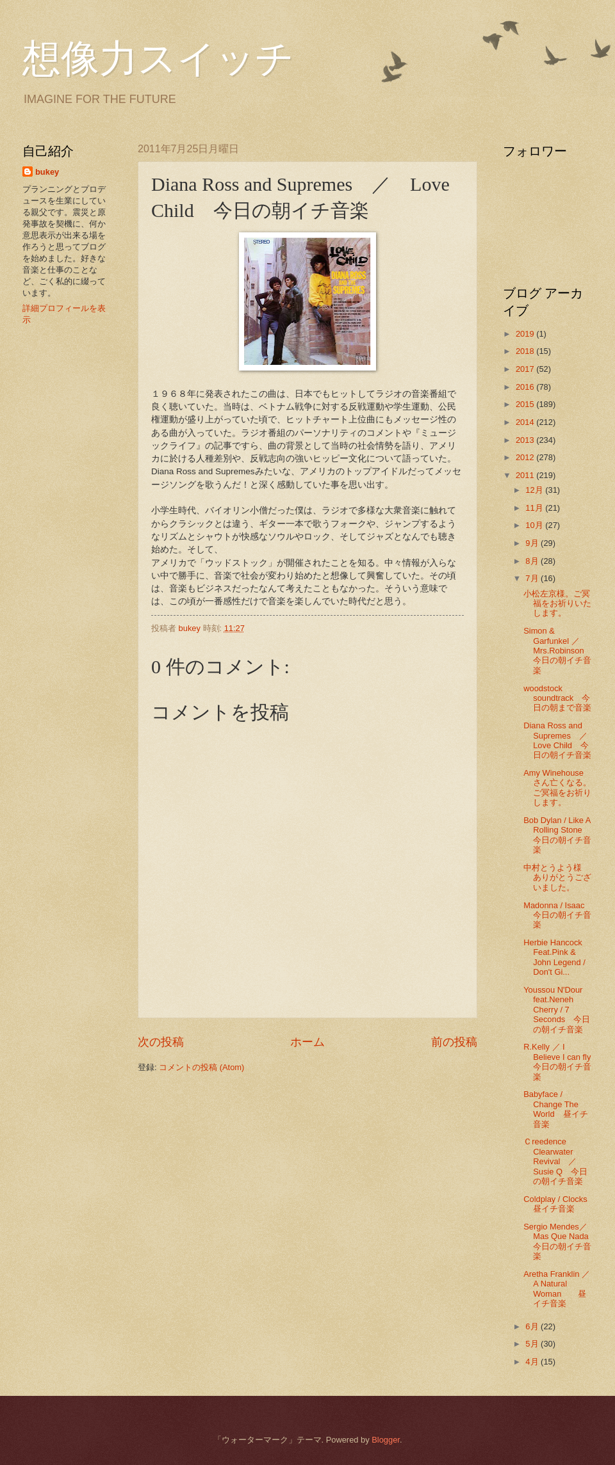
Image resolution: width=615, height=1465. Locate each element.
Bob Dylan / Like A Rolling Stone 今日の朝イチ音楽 (557, 834)
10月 (535, 525)
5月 (533, 1344)
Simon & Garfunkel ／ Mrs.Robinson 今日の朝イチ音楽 (561, 650)
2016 (526, 387)
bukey (47, 172)
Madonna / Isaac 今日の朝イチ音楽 (558, 915)
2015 (526, 404)
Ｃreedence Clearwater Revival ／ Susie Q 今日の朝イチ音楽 (555, 1161)
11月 (535, 508)
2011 (526, 475)
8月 (533, 561)
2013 (526, 440)
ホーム (307, 1042)
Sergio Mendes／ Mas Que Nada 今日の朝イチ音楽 (568, 1241)
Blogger (386, 1440)
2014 (526, 422)
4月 (533, 1361)
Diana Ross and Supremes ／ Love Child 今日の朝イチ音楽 (559, 740)
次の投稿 (161, 1042)
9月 (533, 543)
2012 (526, 457)
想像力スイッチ (158, 59)
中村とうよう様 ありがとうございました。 (557, 877)
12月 (535, 490)
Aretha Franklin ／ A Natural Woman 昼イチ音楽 (556, 1288)
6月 (533, 1326)
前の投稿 (454, 1042)
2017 (526, 369)
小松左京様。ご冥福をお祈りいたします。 (557, 603)
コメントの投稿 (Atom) (201, 1067)
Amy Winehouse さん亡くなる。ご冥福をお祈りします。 (557, 787)
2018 (526, 351)
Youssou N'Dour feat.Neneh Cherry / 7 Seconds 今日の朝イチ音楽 (556, 1009)
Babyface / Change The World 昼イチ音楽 (555, 1108)
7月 (533, 578)
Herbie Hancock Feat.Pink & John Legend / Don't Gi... (554, 957)
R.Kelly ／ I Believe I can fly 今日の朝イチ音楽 (561, 1061)
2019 (526, 334)
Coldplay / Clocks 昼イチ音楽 (555, 1203)
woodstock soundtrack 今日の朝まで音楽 (557, 698)
